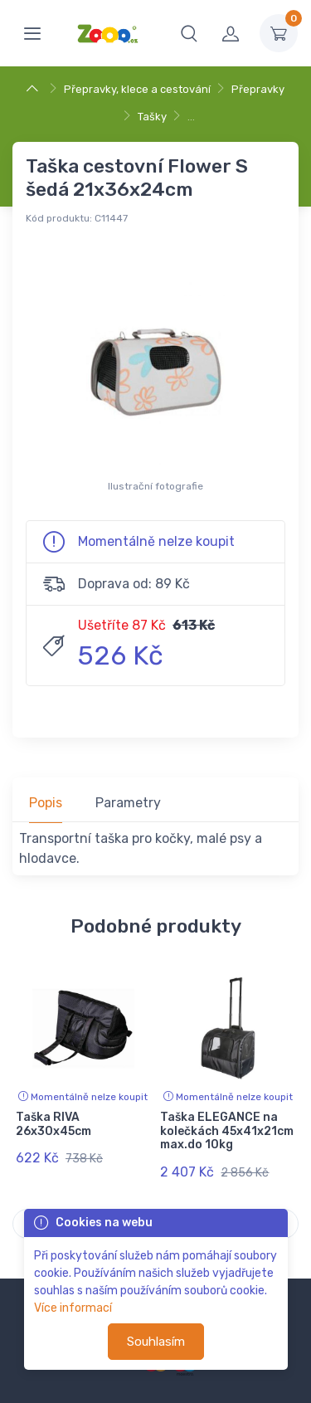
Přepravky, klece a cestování (137, 89)
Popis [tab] (45, 803)
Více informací (73, 1308)
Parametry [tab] (128, 803)
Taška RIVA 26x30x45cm (53, 1124)
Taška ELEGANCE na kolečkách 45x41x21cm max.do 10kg (227, 1131)
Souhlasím (156, 1341)
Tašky (152, 116)
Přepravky (257, 89)
